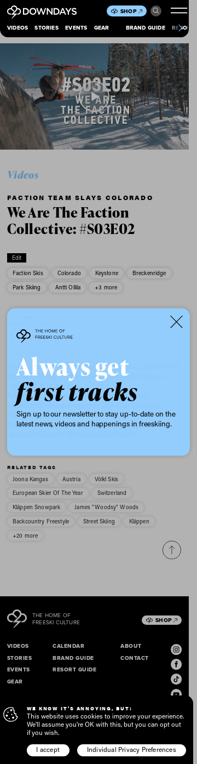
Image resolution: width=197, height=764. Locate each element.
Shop (131, 11)
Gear (101, 27)
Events (76, 27)
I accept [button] (48, 749)
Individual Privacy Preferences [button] (131, 749)
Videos (17, 27)
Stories (46, 27)
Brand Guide (145, 27)
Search (156, 11)
